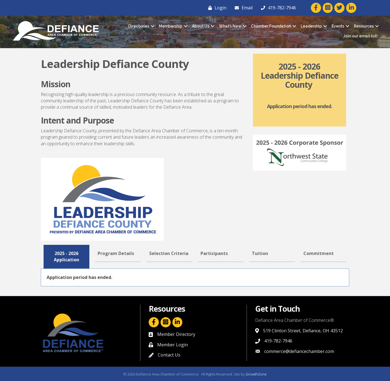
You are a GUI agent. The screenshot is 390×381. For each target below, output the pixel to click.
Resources (364, 26)
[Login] (215, 8)
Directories (138, 26)
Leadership (311, 26)
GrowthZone (256, 374)
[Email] (242, 8)
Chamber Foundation (271, 26)
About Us (200, 26)
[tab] (66, 256)
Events (338, 26)
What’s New (230, 26)
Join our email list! (360, 36)
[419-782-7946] (277, 8)
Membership (170, 26)
